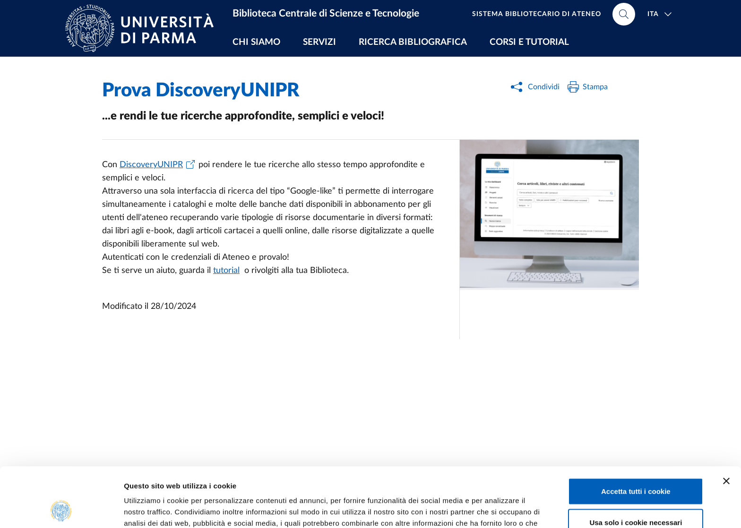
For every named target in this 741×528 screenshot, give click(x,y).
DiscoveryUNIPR (151, 165)
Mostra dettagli (497, 509)
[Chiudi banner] (726, 425)
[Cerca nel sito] (623, 14)
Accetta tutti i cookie (636, 435)
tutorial (226, 270)
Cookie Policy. (307, 479)
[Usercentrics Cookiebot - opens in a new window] (61, 509)
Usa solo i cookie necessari (635, 466)
